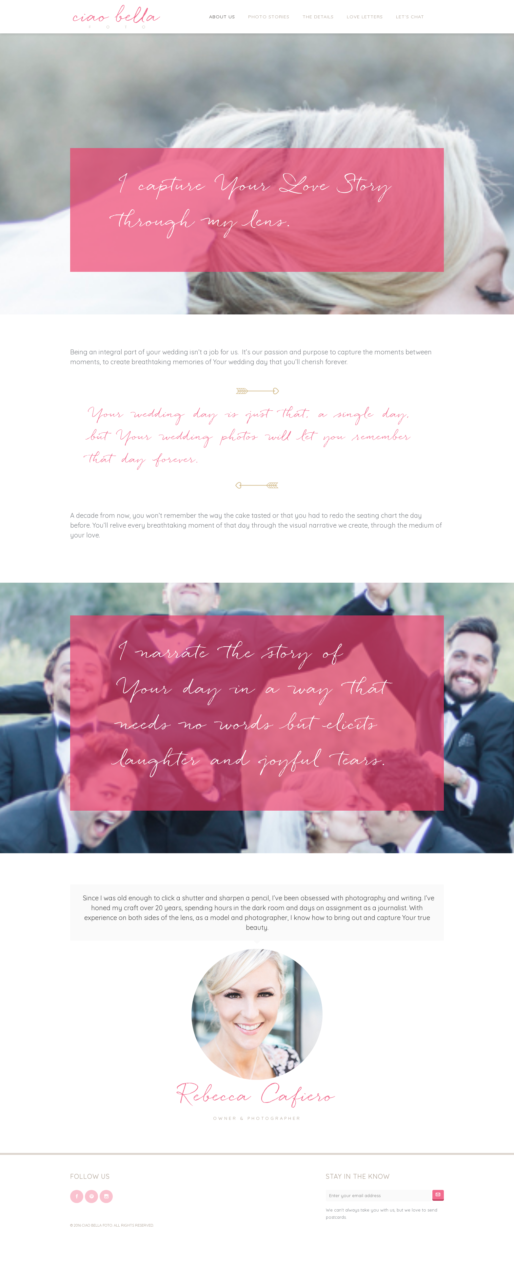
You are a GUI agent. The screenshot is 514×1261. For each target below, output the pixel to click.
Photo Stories (268, 17)
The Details (318, 17)
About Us (222, 17)
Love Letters (365, 17)
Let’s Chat (410, 17)
